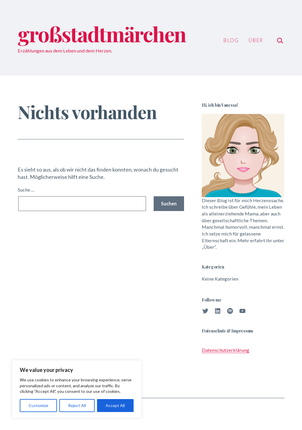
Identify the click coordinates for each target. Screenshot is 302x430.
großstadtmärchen (102, 33)
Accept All (115, 405)
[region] (77, 389)
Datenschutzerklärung (225, 350)
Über (255, 40)
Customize (38, 405)
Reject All (77, 405)
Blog (231, 40)
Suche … (26, 189)
